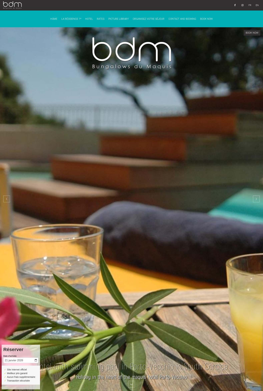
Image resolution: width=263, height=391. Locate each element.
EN (257, 5)
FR (249, 5)
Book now (252, 32)
